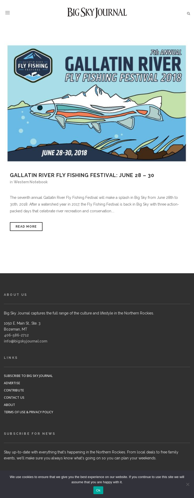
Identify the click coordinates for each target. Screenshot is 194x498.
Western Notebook (31, 182)
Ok (98, 490)
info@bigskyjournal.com (25, 341)
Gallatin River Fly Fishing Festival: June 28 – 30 (82, 175)
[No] (187, 484)
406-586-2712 (16, 335)
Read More (26, 226)
